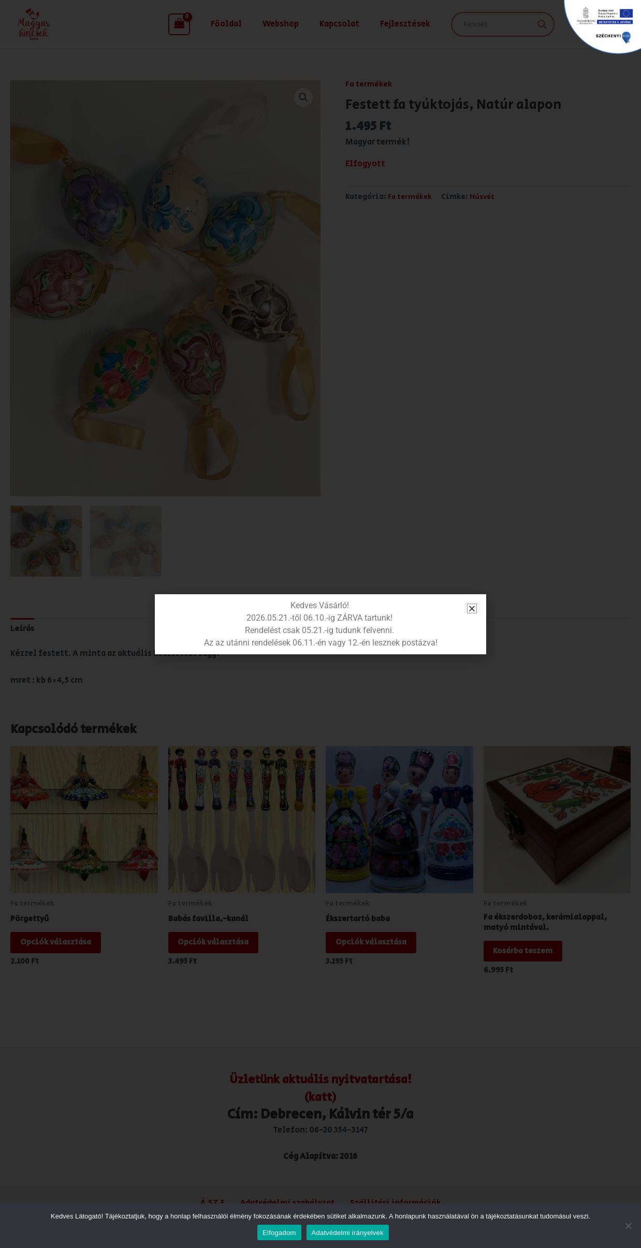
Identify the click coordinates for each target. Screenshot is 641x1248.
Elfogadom (279, 1233)
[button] (472, 608)
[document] (320, 624)
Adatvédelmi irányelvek (348, 1233)
